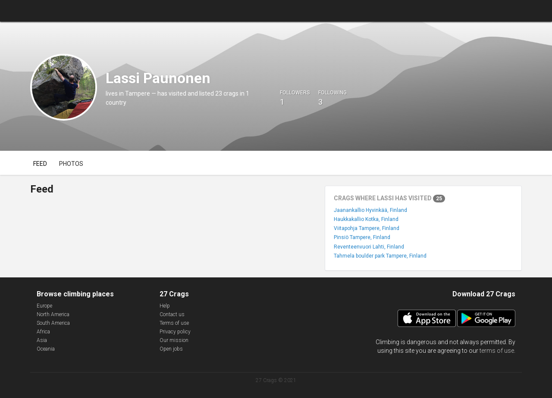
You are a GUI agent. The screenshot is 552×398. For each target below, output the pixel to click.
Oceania (46, 349)
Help (165, 306)
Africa (43, 332)
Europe (44, 306)
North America (53, 314)
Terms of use (174, 323)
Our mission (174, 340)
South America (53, 323)
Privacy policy (175, 332)
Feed (40, 163)
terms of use (497, 350)
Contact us (172, 314)
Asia (42, 340)
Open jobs (171, 349)
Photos (71, 163)
